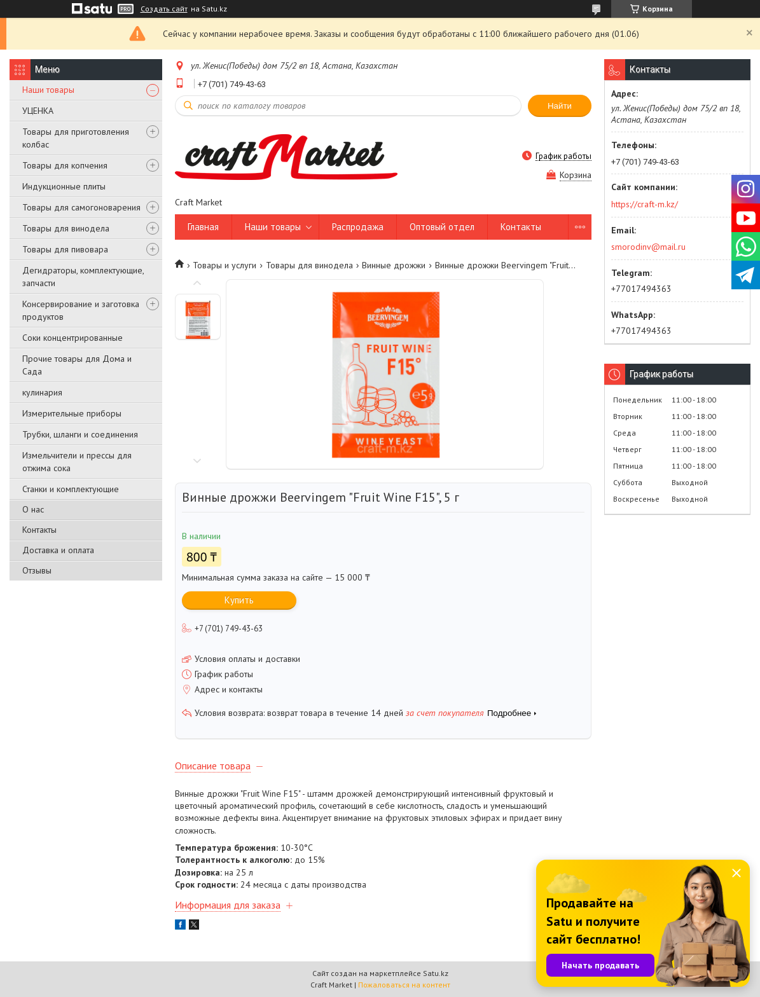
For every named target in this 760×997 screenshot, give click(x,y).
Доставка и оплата (58, 550)
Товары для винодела (65, 228)
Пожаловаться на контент (404, 984)
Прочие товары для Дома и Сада (77, 365)
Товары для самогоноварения (81, 207)
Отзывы (37, 570)
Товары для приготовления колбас (75, 138)
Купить (239, 600)
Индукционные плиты (64, 186)
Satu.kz (435, 973)
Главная (203, 226)
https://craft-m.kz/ (644, 204)
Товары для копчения (64, 165)
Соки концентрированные (72, 337)
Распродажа (357, 226)
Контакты (39, 529)
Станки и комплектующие (70, 489)
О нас (33, 509)
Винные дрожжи (393, 265)
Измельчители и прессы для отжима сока (77, 462)
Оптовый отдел (442, 226)
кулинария (42, 392)
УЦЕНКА (37, 110)
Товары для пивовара (65, 249)
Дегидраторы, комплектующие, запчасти (83, 277)
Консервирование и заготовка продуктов (80, 310)
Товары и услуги (224, 265)
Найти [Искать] (560, 106)
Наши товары (48, 89)
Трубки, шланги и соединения (80, 434)
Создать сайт (164, 8)
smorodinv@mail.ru (648, 246)
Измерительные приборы (71, 413)
